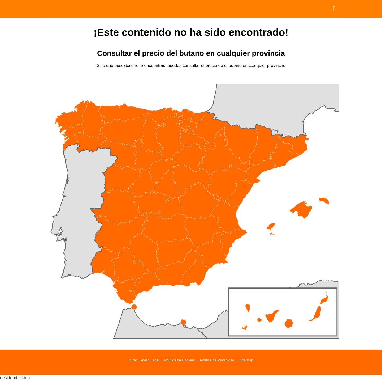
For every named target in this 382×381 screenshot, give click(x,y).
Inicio (133, 360)
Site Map (246, 360)
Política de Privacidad (217, 360)
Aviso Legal (150, 360)
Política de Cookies (179, 360)
